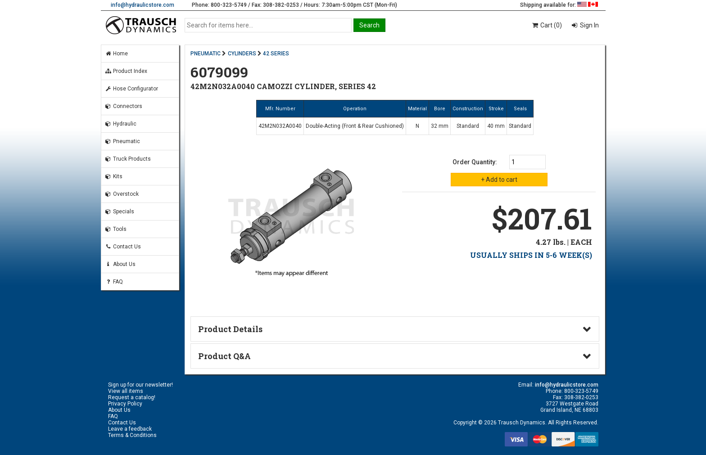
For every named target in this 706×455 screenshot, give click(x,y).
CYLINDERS (242, 53)
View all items (125, 391)
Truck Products (128, 159)
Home (116, 53)
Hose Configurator (131, 89)
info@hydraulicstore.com (142, 5)
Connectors (123, 106)
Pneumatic (122, 141)
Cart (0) (546, 25)
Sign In (589, 25)
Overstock (122, 194)
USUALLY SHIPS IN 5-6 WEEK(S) (531, 255)
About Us (120, 264)
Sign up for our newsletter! (140, 385)
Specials (119, 211)
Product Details (230, 329)
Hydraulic (120, 124)
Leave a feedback (130, 429)
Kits (113, 176)
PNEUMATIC (205, 53)
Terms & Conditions (132, 435)
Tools (116, 229)
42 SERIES (276, 53)
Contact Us (123, 246)
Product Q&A (224, 356)
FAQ (114, 282)
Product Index (126, 71)
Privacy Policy (125, 404)
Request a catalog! (131, 397)
